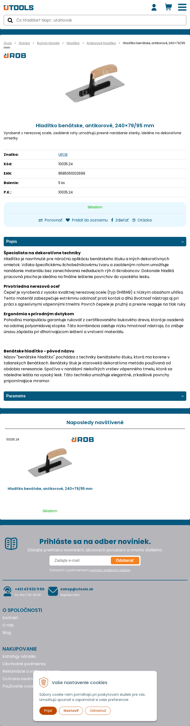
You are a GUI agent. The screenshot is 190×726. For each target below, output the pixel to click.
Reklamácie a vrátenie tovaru (31, 671)
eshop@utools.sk (76, 589)
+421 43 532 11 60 (30, 589)
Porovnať (50, 220)
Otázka (142, 220)
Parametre (15, 396)
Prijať (48, 711)
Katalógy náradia (19, 656)
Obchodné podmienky (24, 664)
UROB (63, 154)
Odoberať (125, 560)
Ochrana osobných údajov (28, 679)
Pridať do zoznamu (87, 220)
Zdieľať (120, 220)
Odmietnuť (98, 711)
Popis (11, 241)
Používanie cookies (20, 686)
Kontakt (10, 618)
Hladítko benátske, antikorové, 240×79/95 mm (50, 488)
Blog (6, 632)
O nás (8, 625)
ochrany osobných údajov (110, 570)
